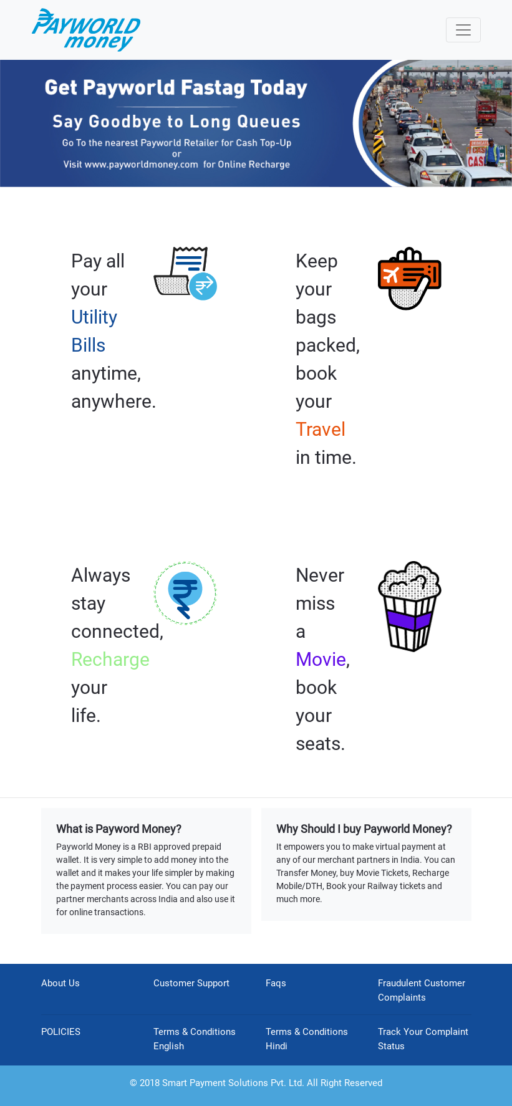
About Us (60, 983)
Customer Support (191, 983)
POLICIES (60, 1031)
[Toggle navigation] (463, 29)
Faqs (276, 983)
